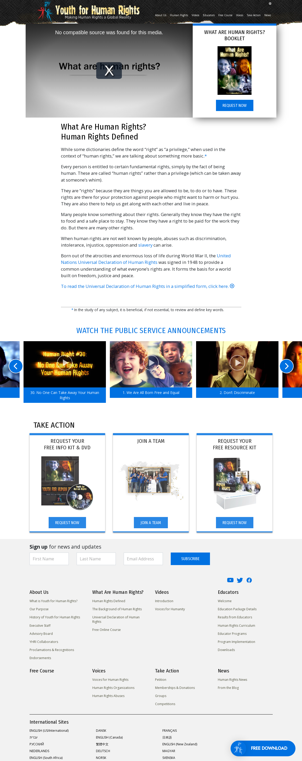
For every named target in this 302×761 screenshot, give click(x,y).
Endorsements (40, 658)
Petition (160, 679)
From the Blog (228, 688)
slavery (145, 245)
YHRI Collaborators (44, 642)
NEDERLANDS (39, 751)
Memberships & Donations (175, 688)
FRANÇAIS (169, 730)
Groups (160, 696)
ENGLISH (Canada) (109, 737)
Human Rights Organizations (113, 688)
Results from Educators (235, 617)
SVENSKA (168, 758)
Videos (195, 15)
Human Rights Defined (108, 601)
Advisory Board (41, 633)
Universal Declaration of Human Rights (116, 619)
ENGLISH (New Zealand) (179, 744)
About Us (160, 15)
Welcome (225, 601)
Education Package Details (237, 609)
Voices (239, 15)
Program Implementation (236, 642)
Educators (209, 15)
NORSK (101, 758)
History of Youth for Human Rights (55, 617)
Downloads (226, 650)
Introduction (164, 601)
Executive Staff (40, 625)
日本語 (167, 737)
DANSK (101, 730)
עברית (33, 737)
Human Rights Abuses (108, 696)
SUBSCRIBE (190, 558)
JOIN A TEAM (150, 522)
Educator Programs (232, 633)
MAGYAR (168, 751)
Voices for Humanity (170, 609)
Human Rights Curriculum (236, 625)
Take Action (254, 15)
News (267, 15)
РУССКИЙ (37, 744)
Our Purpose (39, 609)
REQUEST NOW (235, 105)
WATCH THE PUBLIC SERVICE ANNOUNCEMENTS (151, 330)
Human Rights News (232, 679)
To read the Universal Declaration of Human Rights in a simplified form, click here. (147, 286)
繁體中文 (102, 744)
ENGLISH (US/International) (49, 730)
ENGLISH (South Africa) (46, 758)
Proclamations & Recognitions (52, 650)
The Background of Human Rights (117, 609)
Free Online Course (106, 630)
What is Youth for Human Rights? (53, 601)
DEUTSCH (103, 751)
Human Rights (179, 15)
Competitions (165, 704)
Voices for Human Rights (110, 679)
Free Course (225, 15)
